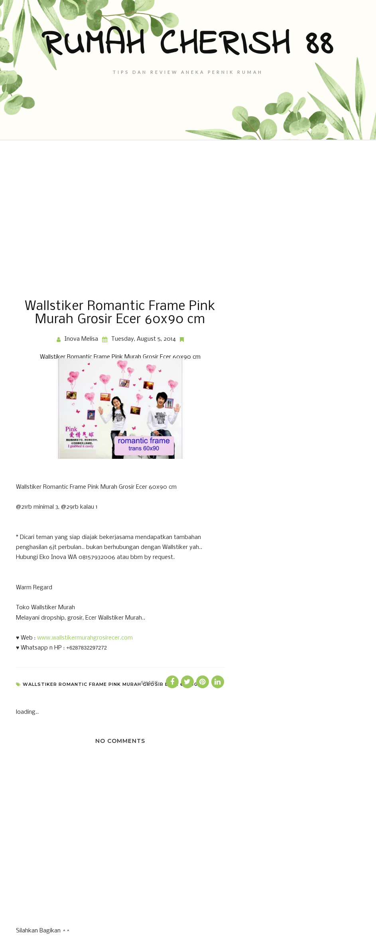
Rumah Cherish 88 (188, 45)
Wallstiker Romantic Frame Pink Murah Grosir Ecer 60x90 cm (120, 357)
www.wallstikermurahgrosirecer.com (85, 638)
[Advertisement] (188, 220)
